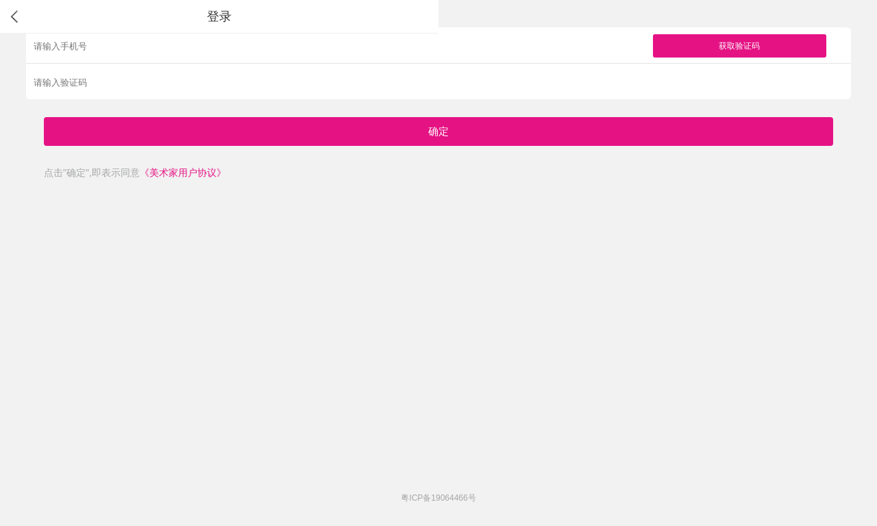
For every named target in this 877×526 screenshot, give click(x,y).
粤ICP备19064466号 (438, 498)
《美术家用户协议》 (183, 172)
